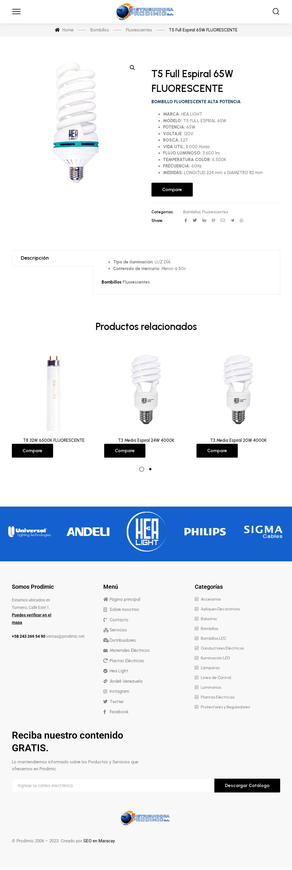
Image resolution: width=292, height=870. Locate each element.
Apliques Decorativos (220, 609)
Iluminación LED (215, 658)
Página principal (125, 599)
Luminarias (211, 687)
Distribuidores (123, 640)
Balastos (209, 618)
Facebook (119, 711)
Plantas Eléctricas (127, 660)
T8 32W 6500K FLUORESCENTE (54, 440)
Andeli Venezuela (126, 681)
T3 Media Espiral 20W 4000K (238, 440)
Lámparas (210, 667)
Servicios (118, 630)
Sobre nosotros (124, 609)
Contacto (119, 619)
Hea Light (119, 670)
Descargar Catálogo (247, 785)
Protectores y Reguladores (225, 707)
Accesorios (211, 599)
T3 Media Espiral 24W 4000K (146, 440)
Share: (157, 220)
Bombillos (192, 212)
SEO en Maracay (99, 840)
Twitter (117, 701)
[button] (132, 68)
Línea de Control (216, 677)
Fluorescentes (215, 212)
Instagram (119, 691)
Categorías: (162, 212)
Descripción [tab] (35, 258)
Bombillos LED (213, 638)
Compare (172, 189)
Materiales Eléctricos (130, 650)
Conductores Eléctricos (222, 648)
